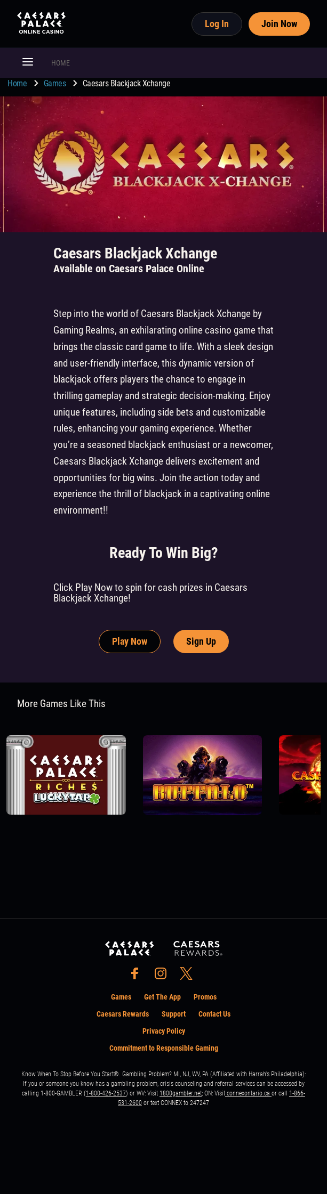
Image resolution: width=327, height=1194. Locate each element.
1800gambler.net (180, 1093)
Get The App (162, 997)
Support (174, 1014)
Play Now (129, 641)
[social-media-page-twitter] (189, 976)
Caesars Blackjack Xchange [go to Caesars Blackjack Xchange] (127, 83)
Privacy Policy (163, 1031)
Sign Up (201, 641)
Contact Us (214, 1014)
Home (18, 83)
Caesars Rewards (123, 1014)
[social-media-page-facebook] (138, 976)
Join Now (279, 23)
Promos (205, 997)
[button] (28, 63)
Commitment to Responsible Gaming (163, 1048)
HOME (60, 63)
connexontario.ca (248, 1093)
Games (56, 83)
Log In (217, 23)
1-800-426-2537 (106, 1093)
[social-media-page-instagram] (163, 976)
